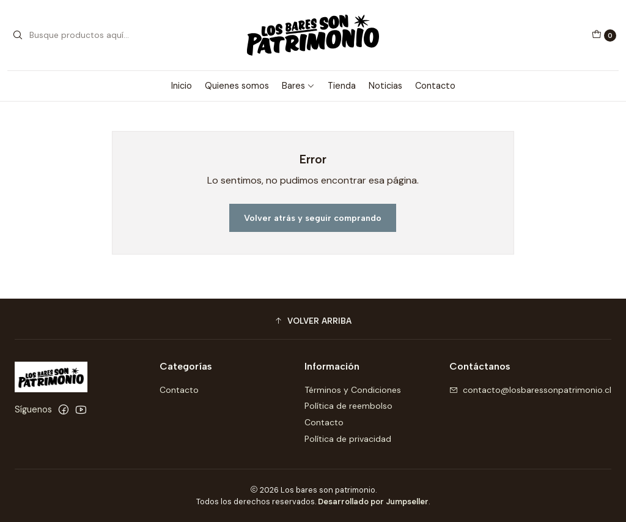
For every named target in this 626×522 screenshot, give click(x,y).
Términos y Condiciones (352, 389)
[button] (313, 320)
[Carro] (604, 35)
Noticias (385, 85)
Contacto (435, 85)
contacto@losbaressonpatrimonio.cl (530, 389)
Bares (298, 85)
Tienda (342, 85)
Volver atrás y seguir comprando (312, 217)
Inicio (181, 85)
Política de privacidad (347, 438)
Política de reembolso (348, 405)
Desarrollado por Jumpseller (373, 501)
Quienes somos (237, 85)
